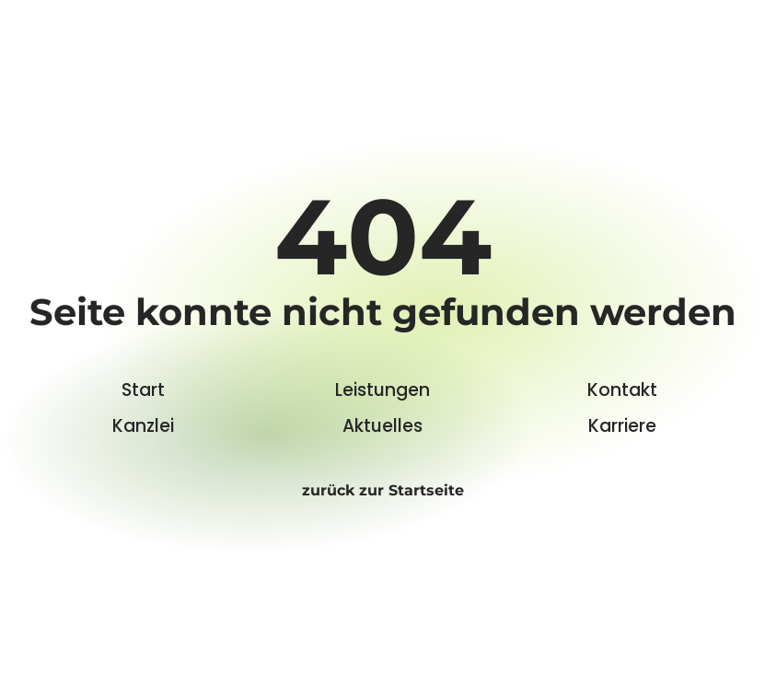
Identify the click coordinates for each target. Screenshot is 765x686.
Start (143, 390)
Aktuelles (382, 425)
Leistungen (382, 390)
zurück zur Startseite (383, 490)
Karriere (622, 425)
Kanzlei (143, 425)
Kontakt (622, 390)
